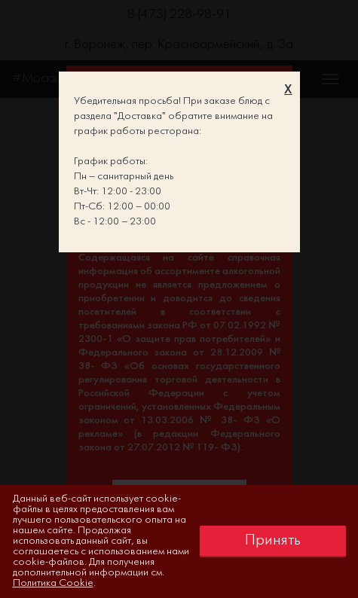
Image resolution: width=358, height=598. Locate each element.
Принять (273, 540)
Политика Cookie (53, 583)
